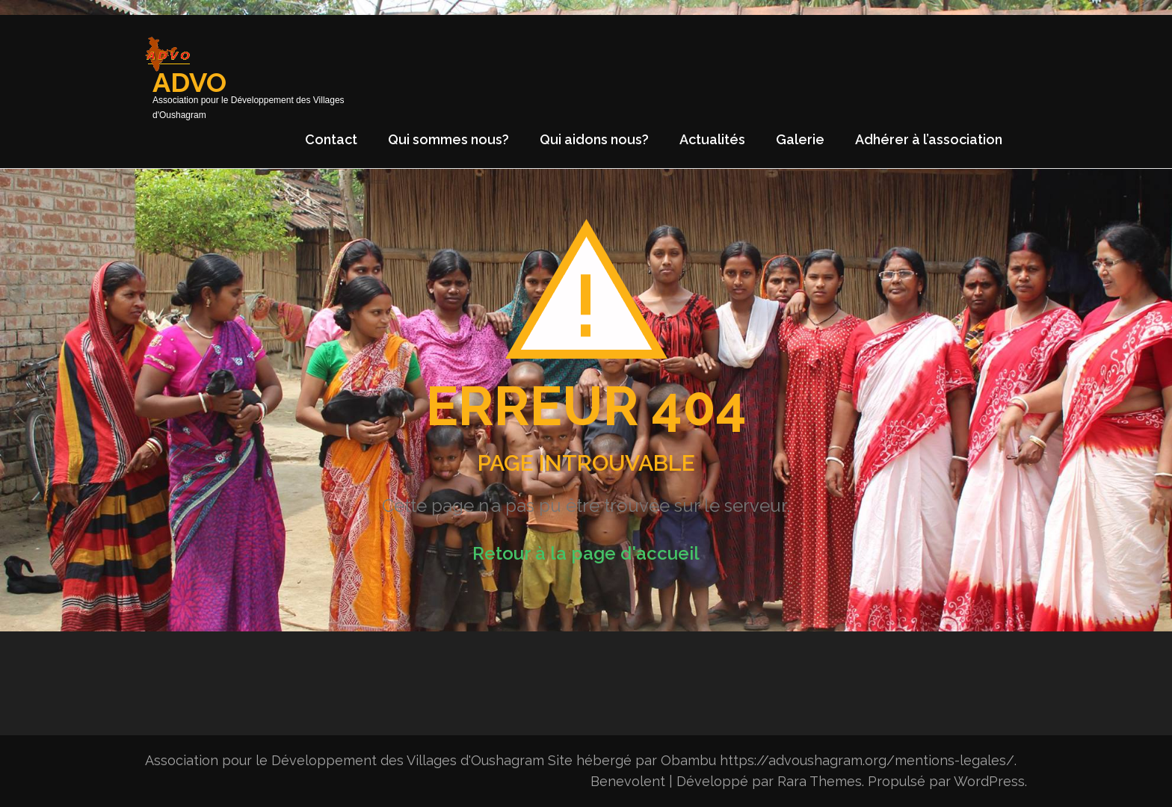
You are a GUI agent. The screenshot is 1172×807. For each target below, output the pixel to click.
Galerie (800, 139)
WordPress (989, 781)
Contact (331, 139)
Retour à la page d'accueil (586, 553)
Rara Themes (819, 781)
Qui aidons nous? (594, 139)
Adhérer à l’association (928, 139)
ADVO (189, 82)
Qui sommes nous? (448, 139)
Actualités (712, 139)
